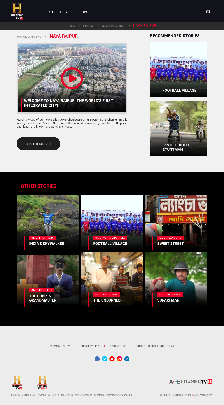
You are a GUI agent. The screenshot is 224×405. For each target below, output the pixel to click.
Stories (57, 12)
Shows (83, 12)
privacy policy (60, 346)
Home (71, 26)
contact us (117, 346)
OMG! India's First (113, 26)
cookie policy (90, 346)
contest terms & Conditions (155, 346)
